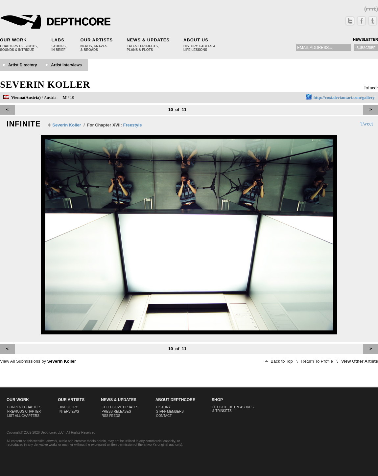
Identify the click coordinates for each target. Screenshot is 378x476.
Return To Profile (317, 361)
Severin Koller (45, 84)
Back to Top (279, 361)
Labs (57, 39)
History (163, 407)
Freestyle (132, 125)
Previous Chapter (24, 411)
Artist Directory (22, 65)
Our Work (13, 39)
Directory (68, 407)
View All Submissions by (38, 361)
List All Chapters (23, 416)
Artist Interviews (66, 65)
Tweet (366, 123)
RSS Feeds (111, 416)
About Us (195, 39)
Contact (164, 416)
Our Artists (97, 39)
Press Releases (116, 411)
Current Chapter (23, 407)
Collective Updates (120, 407)
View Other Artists (359, 361)
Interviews (69, 411)
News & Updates (148, 39)
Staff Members (170, 411)
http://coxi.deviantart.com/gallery (344, 97)
